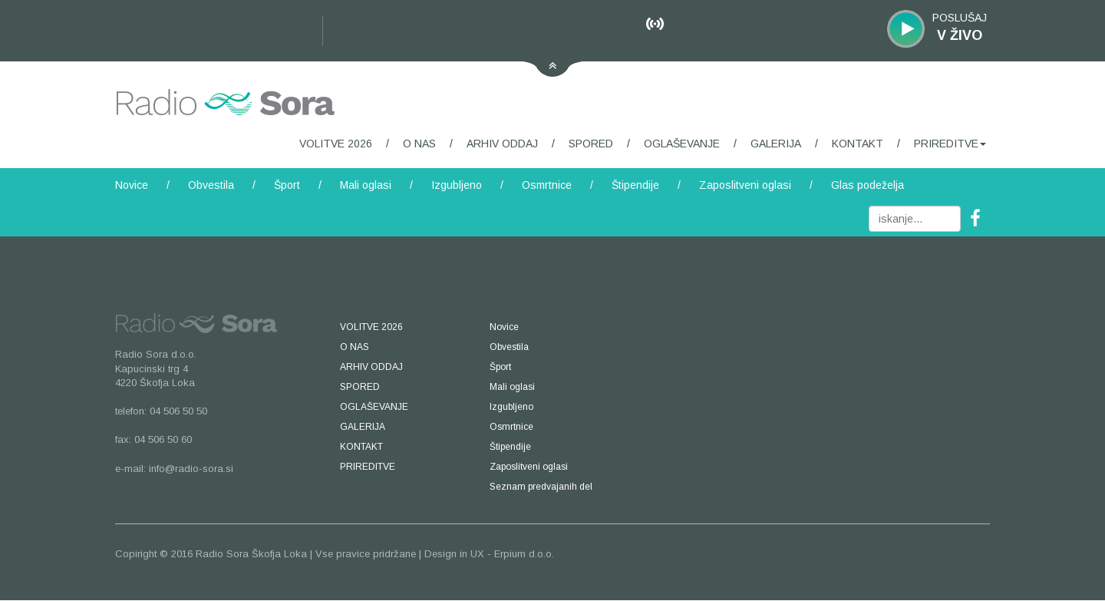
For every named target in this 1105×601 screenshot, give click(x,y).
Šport (287, 185)
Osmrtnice (547, 185)
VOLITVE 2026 (335, 143)
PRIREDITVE (950, 143)
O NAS (419, 143)
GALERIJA (775, 143)
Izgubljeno (456, 185)
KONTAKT (857, 143)
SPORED (591, 143)
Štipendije (635, 185)
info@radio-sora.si (191, 468)
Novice (131, 185)
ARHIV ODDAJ (502, 143)
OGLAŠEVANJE (682, 143)
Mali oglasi (365, 185)
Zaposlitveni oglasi (745, 185)
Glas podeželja (867, 185)
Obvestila (211, 185)
